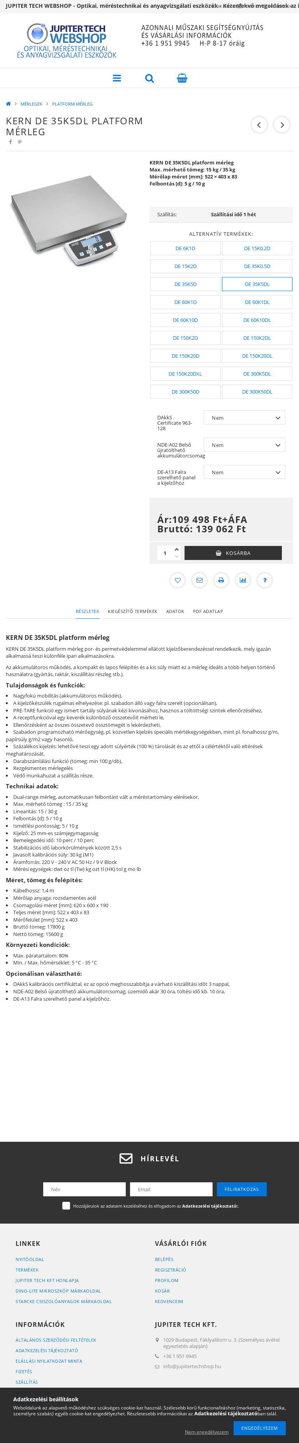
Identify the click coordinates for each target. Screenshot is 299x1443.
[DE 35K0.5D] (257, 266)
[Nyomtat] (221, 580)
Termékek (27, 1270)
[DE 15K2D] (185, 266)
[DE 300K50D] (185, 392)
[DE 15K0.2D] (257, 248)
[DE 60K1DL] (257, 302)
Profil (238, 6)
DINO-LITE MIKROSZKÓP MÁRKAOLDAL (58, 1291)
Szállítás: (167, 214)
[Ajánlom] (199, 580)
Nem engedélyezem (207, 1432)
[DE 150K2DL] (257, 338)
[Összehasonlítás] (243, 580)
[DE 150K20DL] (257, 356)
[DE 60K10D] (185, 320)
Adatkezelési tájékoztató (47, 1350)
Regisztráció (170, 1270)
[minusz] (177, 556)
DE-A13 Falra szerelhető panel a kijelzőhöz (176, 477)
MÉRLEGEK (31, 104)
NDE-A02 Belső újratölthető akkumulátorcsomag (178, 450)
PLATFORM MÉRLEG (72, 104)
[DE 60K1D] (185, 302)
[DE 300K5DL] (257, 374)
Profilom (167, 1280)
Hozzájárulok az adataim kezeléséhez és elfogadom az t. (156, 1206)
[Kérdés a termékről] (264, 580)
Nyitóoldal (30, 1259)
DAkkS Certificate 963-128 (174, 423)
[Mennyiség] (165, 553)
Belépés (203, 6)
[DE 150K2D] (185, 338)
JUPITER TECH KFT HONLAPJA (47, 1280)
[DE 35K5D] (185, 284)
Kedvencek (276, 6)
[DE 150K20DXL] (185, 374)
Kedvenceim (169, 1301)
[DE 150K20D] (185, 356)
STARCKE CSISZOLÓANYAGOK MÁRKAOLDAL (64, 1301)
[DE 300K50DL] (257, 392)
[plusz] (177, 549)
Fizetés (24, 1371)
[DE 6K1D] (185, 248)
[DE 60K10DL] (257, 320)
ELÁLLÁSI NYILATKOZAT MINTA (49, 1361)
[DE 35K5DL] (257, 284)
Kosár (162, 1291)
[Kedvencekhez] (177, 580)
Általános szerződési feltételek (56, 1340)
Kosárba (238, 552)
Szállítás (27, 1382)
